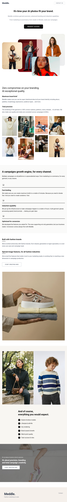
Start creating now (11, 264)
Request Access (33, 26)
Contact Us (59, 3)
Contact (61, 493)
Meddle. (5, 3)
